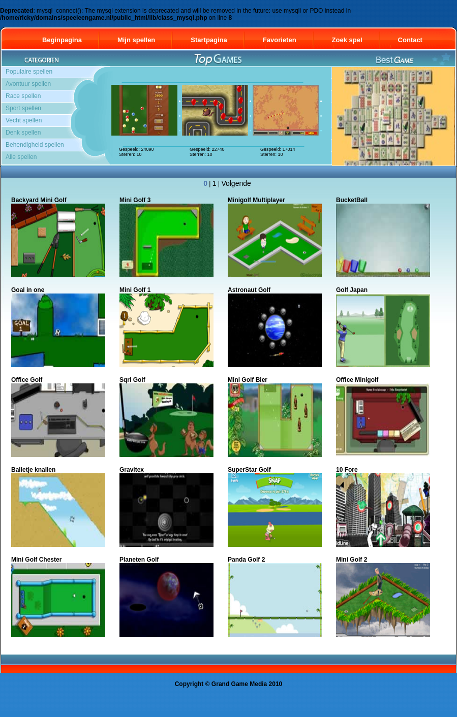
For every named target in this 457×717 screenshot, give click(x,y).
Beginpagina (62, 40)
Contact (415, 40)
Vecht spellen (24, 120)
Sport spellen (23, 108)
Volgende (236, 183)
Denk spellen (23, 132)
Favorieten (279, 40)
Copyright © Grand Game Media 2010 (229, 684)
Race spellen (23, 96)
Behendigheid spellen (35, 144)
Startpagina (209, 40)
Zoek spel (347, 40)
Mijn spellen (136, 40)
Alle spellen (21, 156)
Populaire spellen (29, 71)
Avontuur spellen (28, 83)
